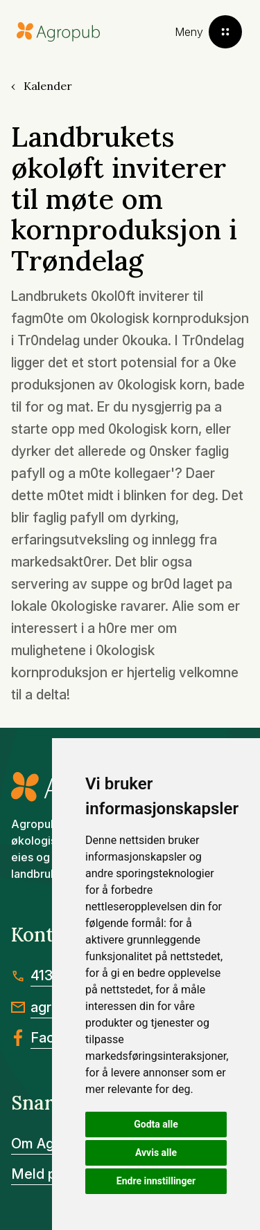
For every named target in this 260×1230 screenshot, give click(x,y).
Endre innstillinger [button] (156, 1180)
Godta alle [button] (156, 1124)
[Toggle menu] (208, 32)
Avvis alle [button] (156, 1152)
